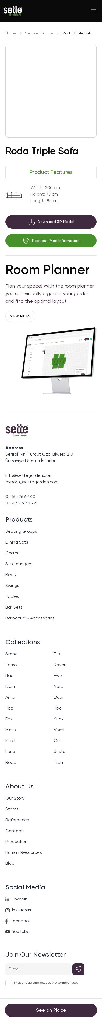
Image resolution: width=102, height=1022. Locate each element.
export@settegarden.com (31, 482)
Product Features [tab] (51, 172)
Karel (10, 741)
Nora (58, 687)
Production (16, 842)
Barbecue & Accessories (30, 618)
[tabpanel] (51, 194)
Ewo (58, 676)
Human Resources (23, 853)
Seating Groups (39, 33)
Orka (58, 741)
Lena (10, 752)
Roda (10, 763)
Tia (57, 654)
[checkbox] (8, 983)
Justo (60, 752)
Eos (9, 719)
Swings (12, 586)
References (17, 820)
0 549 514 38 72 (20, 503)
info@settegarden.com (28, 476)
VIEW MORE (20, 316)
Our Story (14, 798)
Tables (12, 597)
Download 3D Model (51, 222)
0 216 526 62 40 (20, 497)
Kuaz (59, 719)
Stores (12, 809)
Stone (11, 654)
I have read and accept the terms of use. (46, 983)
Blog (9, 863)
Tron (58, 763)
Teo (9, 708)
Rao (9, 676)
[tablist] (51, 172)
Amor (10, 697)
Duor (59, 697)
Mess (10, 730)
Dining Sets (16, 542)
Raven (60, 665)
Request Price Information (51, 240)
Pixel (58, 708)
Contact (14, 831)
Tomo (11, 665)
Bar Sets (14, 607)
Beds (10, 575)
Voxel (59, 730)
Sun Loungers (18, 564)
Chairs (11, 553)
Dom (10, 687)
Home (10, 33)
